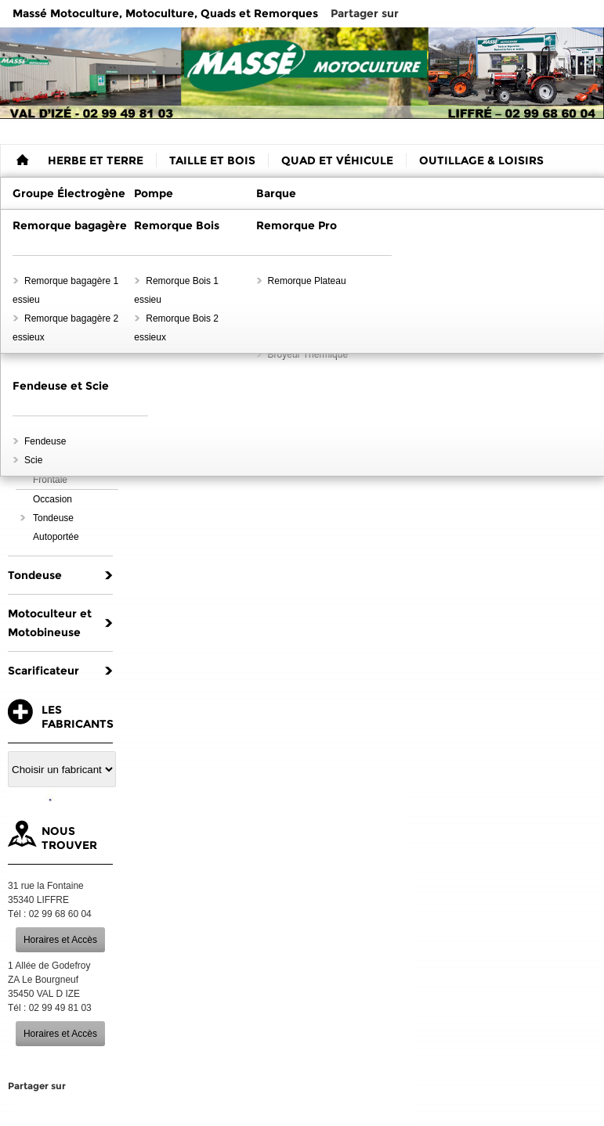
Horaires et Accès (60, 939)
